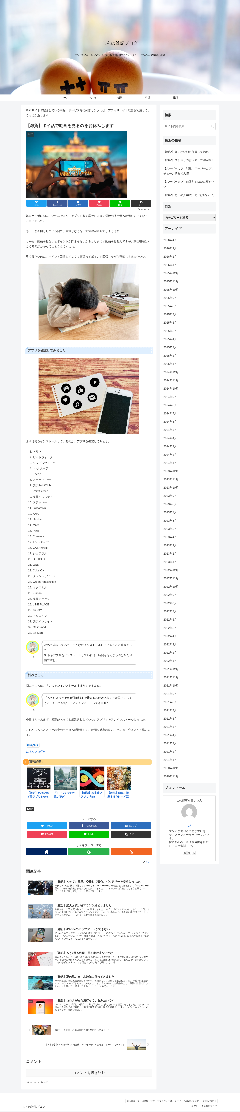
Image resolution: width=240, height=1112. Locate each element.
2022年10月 (171, 586)
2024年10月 (171, 388)
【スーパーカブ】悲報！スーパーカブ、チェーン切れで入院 (188, 171)
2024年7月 (170, 413)
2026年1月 (170, 265)
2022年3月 (170, 644)
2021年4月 (170, 735)
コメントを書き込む (89, 1074)
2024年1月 (170, 463)
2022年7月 (170, 611)
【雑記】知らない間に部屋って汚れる (187, 152)
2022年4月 (170, 636)
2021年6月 (170, 718)
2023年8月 (170, 504)
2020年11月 (171, 776)
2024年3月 (170, 446)
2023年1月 (170, 562)
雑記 (30, 809)
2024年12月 (171, 372)
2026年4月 (170, 240)
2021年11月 (171, 677)
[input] (189, 126)
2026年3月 (170, 248)
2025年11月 (171, 281)
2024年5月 (170, 429)
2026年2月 (170, 256)
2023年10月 (171, 487)
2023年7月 (170, 512)
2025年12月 (171, 273)
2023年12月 (171, 471)
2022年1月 (170, 660)
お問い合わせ (209, 1102)
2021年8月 (170, 702)
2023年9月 (170, 495)
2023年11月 (171, 479)
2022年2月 (170, 652)
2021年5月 (170, 726)
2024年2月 (170, 454)
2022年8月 (170, 603)
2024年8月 (170, 405)
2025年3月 (170, 347)
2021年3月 (170, 743)
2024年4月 (170, 438)
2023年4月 (170, 537)
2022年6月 (170, 619)
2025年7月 (170, 314)
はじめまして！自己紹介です (137, 1102)
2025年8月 (170, 306)
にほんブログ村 (36, 751)
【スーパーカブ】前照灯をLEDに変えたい (188, 184)
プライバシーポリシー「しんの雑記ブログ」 (177, 1102)
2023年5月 (170, 528)
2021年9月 (170, 694)
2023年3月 (170, 545)
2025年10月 (171, 289)
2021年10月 (171, 685)
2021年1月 (170, 759)
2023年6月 (170, 520)
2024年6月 (170, 421)
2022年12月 (171, 570)
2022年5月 (170, 628)
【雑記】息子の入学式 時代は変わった (188, 195)
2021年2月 (170, 751)
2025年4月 (170, 339)
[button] (212, 126)
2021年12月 (171, 669)
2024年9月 (170, 397)
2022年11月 (171, 578)
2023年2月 (170, 553)
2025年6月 (170, 322)
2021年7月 (170, 710)
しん (189, 825)
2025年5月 (170, 331)
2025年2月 (170, 355)
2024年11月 (171, 380)
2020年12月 (171, 768)
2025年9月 (170, 297)
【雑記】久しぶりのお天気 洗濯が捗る (188, 160)
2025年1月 (170, 363)
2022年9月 (170, 594)
